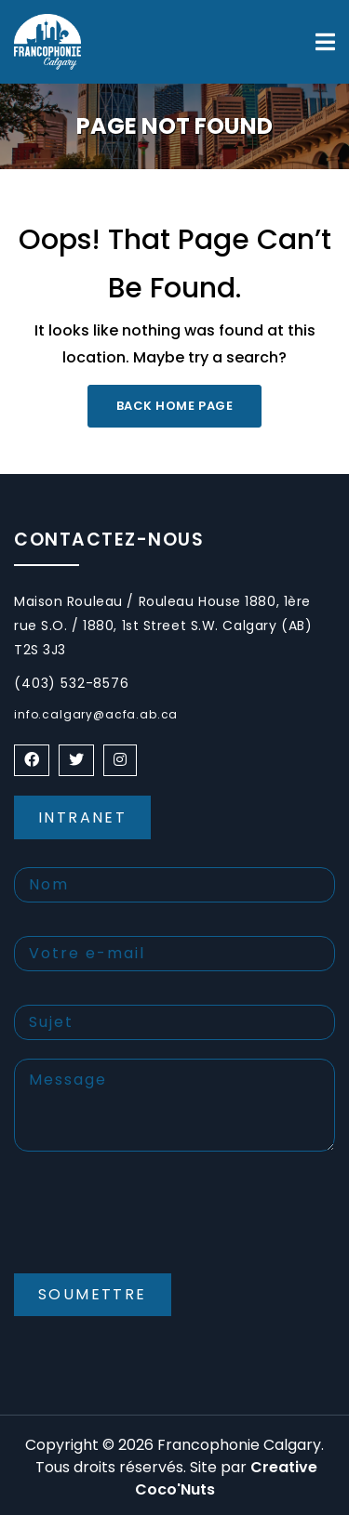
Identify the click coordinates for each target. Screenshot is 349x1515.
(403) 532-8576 (71, 683)
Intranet (82, 817)
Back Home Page (174, 406)
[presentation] (155, 1228)
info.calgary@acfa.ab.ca (96, 714)
